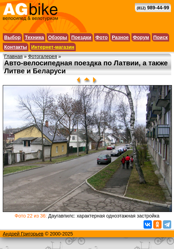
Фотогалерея (42, 56)
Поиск (160, 37)
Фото (101, 37)
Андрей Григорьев (23, 234)
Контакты (15, 47)
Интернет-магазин (52, 47)
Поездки (81, 37)
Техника (34, 37)
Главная (13, 56)
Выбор (12, 37)
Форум (141, 37)
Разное (120, 37)
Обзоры (57, 37)
